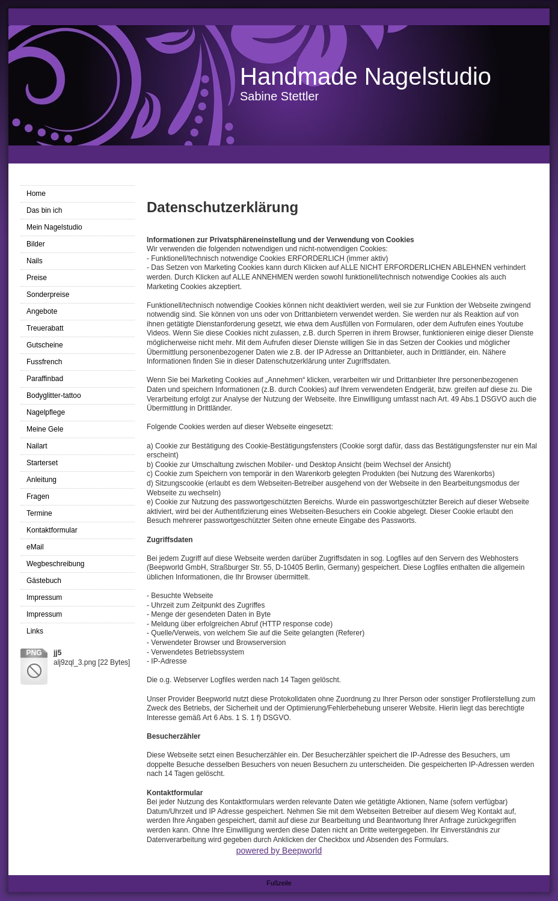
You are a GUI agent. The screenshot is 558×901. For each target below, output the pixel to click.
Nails (34, 261)
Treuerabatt (45, 328)
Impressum (44, 597)
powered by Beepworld (279, 850)
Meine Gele (44, 429)
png (33, 653)
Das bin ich (44, 210)
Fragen (37, 496)
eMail (35, 547)
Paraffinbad (44, 378)
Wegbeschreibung (55, 564)
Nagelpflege (45, 412)
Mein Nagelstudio (54, 227)
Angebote (41, 311)
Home (36, 193)
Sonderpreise (47, 294)
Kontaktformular (52, 530)
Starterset (42, 463)
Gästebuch (43, 580)
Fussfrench (44, 362)
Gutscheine (44, 345)
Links (34, 631)
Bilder (35, 244)
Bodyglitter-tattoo (53, 395)
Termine (39, 513)
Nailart (37, 446)
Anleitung (41, 479)
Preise (36, 277)
